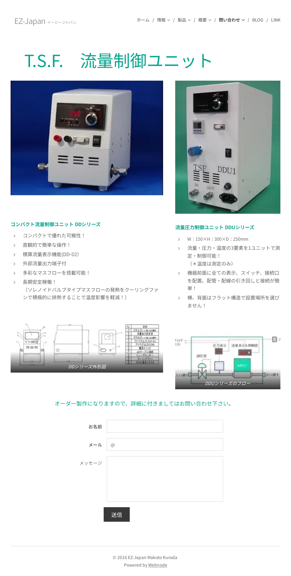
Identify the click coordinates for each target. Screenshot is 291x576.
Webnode (157, 565)
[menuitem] (144, 19)
